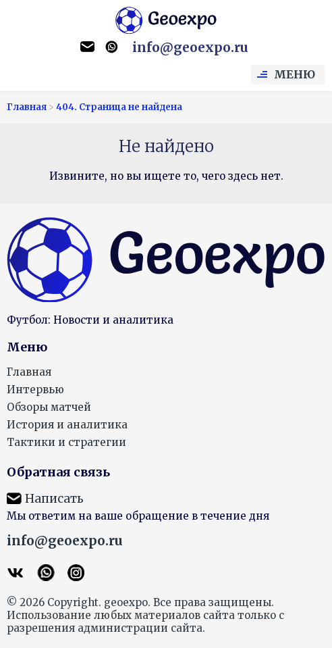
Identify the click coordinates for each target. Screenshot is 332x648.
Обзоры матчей (49, 407)
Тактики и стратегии (66, 442)
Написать (54, 498)
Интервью (35, 389)
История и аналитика (67, 424)
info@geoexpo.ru (190, 47)
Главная (29, 372)
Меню (294, 74)
